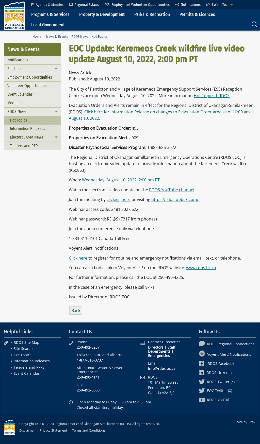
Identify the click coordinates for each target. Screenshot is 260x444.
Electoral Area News (26, 137)
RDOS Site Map (26, 342)
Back (75, 310)
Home (36, 37)
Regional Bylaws (84, 5)
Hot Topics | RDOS (212, 95)
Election (14, 68)
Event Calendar (19, 94)
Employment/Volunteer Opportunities (137, 5)
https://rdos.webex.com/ (175, 199)
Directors (156, 347)
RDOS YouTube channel (171, 190)
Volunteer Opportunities (27, 85)
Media (12, 102)
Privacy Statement (53, 430)
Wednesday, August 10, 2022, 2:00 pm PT (121, 180)
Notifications (188, 5)
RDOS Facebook (216, 363)
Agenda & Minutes (47, 5)
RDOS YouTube (216, 399)
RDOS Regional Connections (226, 343)
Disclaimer (27, 430)
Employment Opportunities (29, 77)
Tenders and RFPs (24, 145)
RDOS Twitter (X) (217, 381)
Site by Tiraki (246, 422)
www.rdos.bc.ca (201, 267)
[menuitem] (47, 4)
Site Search (23, 348)
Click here (78, 258)
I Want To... (217, 5)
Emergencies (159, 355)
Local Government (48, 25)
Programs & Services (50, 14)
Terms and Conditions (88, 430)
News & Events (57, 37)
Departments (159, 351)
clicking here (119, 199)
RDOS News (79, 37)
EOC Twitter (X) (215, 390)
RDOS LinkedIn (215, 372)
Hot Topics (18, 120)
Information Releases (27, 128)
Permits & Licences (197, 14)
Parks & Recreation (152, 14)
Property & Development (102, 14)
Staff (171, 347)
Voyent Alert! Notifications (225, 354)
